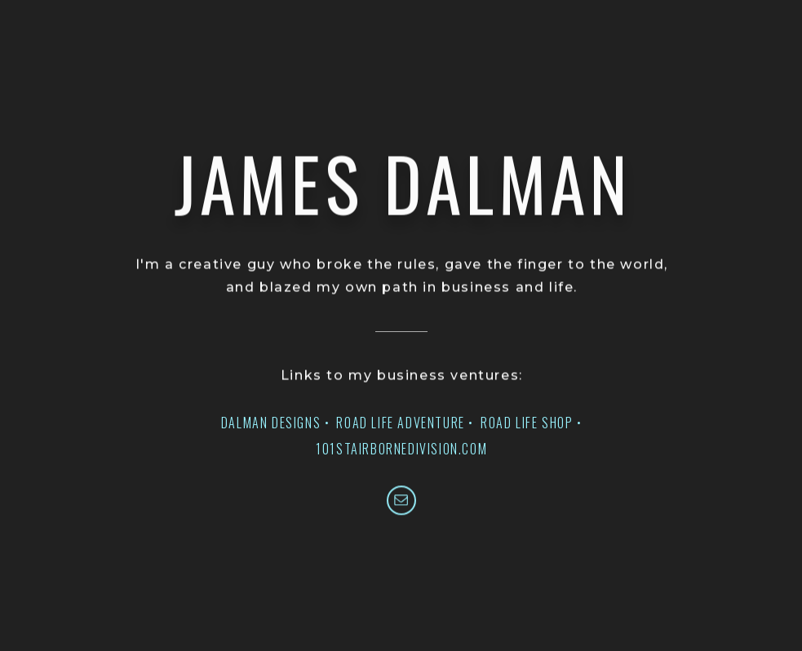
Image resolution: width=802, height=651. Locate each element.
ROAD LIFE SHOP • (532, 422)
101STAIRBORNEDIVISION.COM (401, 448)
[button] (401, 501)
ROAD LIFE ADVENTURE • (405, 422)
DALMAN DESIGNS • (275, 422)
